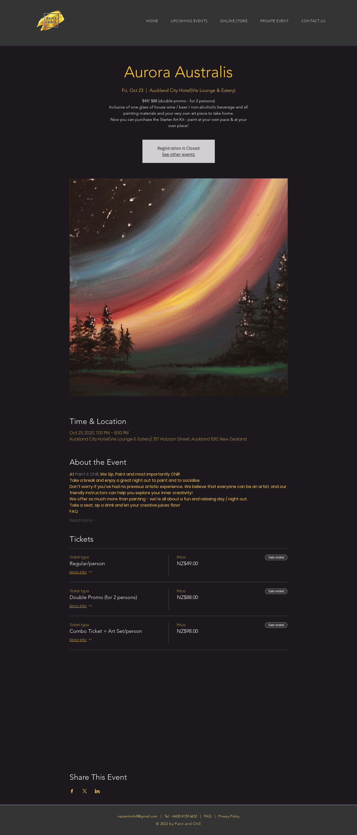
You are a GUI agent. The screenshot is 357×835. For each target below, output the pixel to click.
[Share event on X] (84, 791)
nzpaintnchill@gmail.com (137, 816)
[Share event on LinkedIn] (97, 791)
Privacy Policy (228, 816)
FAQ (208, 816)
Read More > (82, 520)
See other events (178, 154)
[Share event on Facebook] (72, 791)
